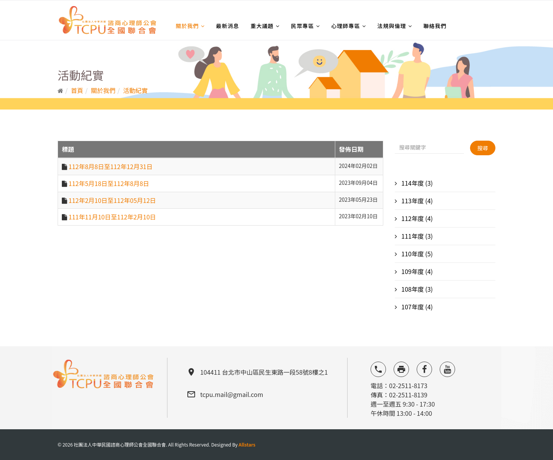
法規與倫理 (391, 26)
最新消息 (227, 26)
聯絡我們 (435, 26)
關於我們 (187, 26)
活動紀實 (135, 90)
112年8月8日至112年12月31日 (111, 166)
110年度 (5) (416, 253)
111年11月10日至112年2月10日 (112, 216)
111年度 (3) (416, 236)
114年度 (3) (416, 183)
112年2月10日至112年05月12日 (112, 200)
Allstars (246, 444)
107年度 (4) (416, 306)
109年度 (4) (416, 271)
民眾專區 (302, 26)
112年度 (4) (416, 218)
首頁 (77, 90)
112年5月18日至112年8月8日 (109, 183)
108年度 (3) (416, 289)
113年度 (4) (416, 200)
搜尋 (482, 148)
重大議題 (262, 26)
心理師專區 (345, 26)
